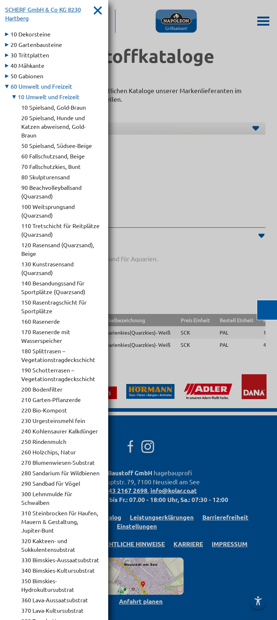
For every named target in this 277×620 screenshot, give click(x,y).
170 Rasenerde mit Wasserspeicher (45, 336)
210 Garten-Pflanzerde (51, 399)
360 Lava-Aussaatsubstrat (54, 599)
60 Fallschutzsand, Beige (53, 156)
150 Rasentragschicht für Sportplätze (54, 306)
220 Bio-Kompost (44, 410)
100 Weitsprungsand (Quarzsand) (48, 211)
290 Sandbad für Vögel (50, 483)
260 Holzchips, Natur (48, 451)
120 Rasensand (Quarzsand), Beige (57, 249)
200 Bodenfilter (41, 389)
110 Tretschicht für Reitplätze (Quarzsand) (60, 230)
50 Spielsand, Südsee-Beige (56, 145)
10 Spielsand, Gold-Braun (53, 107)
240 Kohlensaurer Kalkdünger (59, 431)
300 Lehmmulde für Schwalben (46, 498)
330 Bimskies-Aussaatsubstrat (60, 559)
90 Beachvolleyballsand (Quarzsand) (51, 192)
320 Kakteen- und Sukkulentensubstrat (48, 545)
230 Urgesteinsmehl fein (53, 420)
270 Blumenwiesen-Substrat (58, 462)
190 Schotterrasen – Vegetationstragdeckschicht (58, 374)
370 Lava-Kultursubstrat (52, 610)
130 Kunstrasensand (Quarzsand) (47, 268)
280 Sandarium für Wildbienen (60, 472)
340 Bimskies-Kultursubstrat (58, 570)
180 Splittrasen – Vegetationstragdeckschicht (58, 355)
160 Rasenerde (40, 321)
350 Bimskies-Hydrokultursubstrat (47, 585)
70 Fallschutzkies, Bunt (51, 166)
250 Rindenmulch (43, 441)
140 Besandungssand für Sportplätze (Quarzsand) (53, 287)
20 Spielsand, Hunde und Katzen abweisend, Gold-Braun (53, 126)
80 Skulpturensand (45, 176)
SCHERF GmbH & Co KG (43, 14)
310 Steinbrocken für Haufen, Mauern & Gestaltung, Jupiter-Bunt (59, 521)
